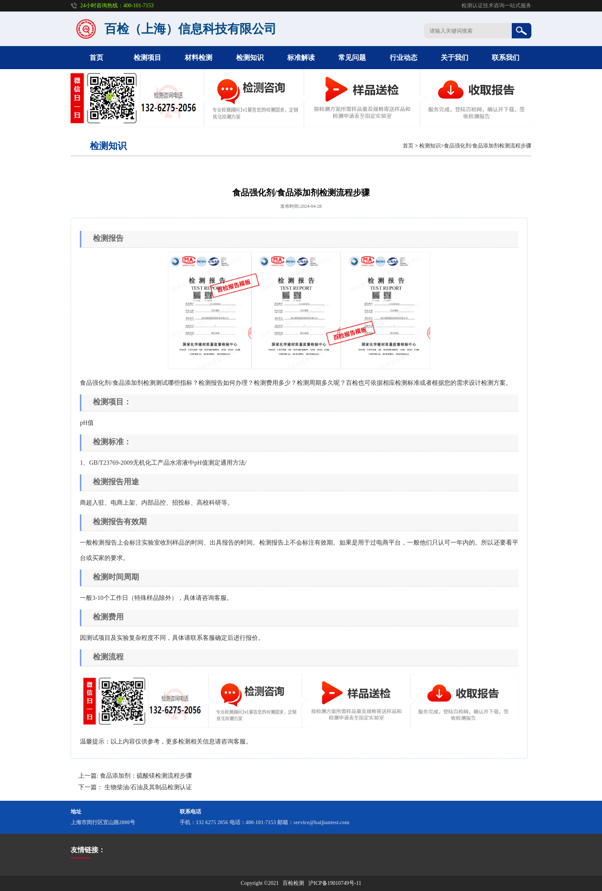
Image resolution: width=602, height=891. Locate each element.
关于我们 (454, 57)
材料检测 (198, 57)
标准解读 (301, 57)
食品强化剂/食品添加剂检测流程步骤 (487, 146)
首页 (96, 57)
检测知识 (250, 57)
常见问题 (352, 57)
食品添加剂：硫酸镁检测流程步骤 (146, 775)
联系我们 (505, 57)
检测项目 (147, 57)
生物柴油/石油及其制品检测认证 (148, 787)
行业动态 (403, 57)
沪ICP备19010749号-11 (334, 883)
